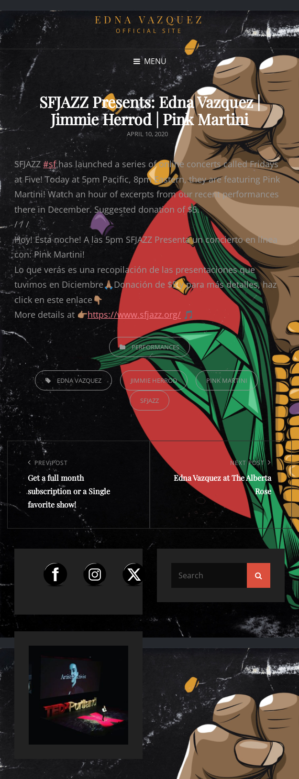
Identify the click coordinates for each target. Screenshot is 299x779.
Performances (155, 347)
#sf (49, 164)
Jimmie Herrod (154, 380)
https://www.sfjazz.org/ (134, 314)
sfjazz (149, 400)
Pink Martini (226, 380)
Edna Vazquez (150, 19)
